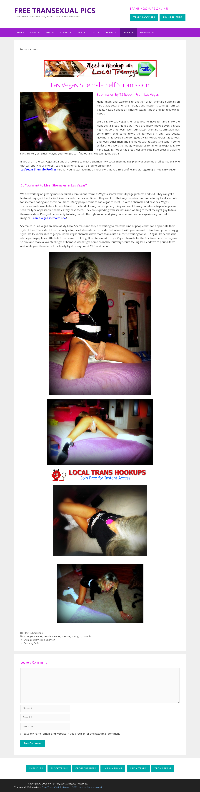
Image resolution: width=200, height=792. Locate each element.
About (36, 32)
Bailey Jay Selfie (32, 643)
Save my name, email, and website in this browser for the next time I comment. (72, 733)
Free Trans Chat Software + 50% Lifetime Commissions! (72, 787)
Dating (113, 32)
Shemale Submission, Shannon (39, 639)
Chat (97, 32)
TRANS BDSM (162, 768)
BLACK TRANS (59, 768)
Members (148, 32)
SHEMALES (36, 768)
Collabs (130, 32)
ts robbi (87, 636)
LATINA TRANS (113, 768)
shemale (66, 636)
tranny (75, 636)
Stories (67, 32)
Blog (26, 632)
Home (20, 32)
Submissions (36, 632)
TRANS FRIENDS (172, 17)
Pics (51, 32)
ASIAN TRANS (138, 768)
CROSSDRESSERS (85, 768)
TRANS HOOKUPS (144, 17)
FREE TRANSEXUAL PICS (54, 10)
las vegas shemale (33, 636)
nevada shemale (52, 636)
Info (83, 32)
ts (81, 636)
